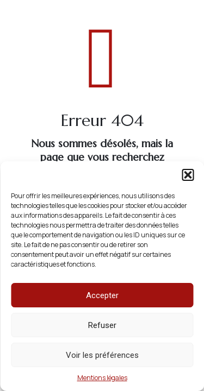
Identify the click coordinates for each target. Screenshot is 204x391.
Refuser (102, 325)
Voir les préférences (102, 355)
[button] (187, 174)
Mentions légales (102, 377)
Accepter (102, 295)
